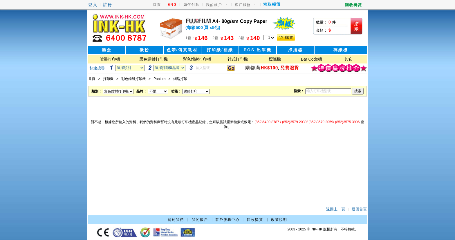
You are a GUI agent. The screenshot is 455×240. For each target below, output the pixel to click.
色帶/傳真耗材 (182, 50)
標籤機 (275, 59)
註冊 (107, 4)
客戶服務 (243, 5)
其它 (348, 59)
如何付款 (191, 5)
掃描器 (295, 50)
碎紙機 (340, 50)
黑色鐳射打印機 (153, 59)
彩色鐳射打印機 (197, 59)
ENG (172, 5)
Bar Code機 (311, 59)
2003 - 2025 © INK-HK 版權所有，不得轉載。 (322, 229)
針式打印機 (238, 59)
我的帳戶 (214, 5)
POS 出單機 (258, 50)
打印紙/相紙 (220, 50)
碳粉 (144, 50)
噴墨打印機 (110, 59)
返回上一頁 (335, 209)
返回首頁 (359, 209)
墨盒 (107, 50)
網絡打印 (180, 79)
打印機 (108, 79)
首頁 (157, 5)
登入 (93, 4)
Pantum (159, 79)
